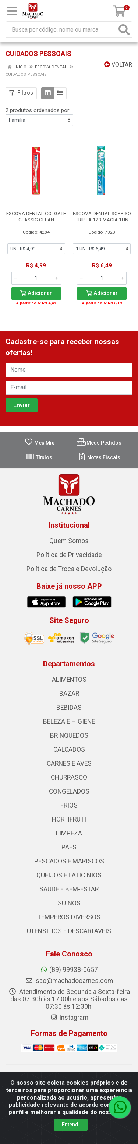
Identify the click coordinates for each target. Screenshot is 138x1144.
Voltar (118, 64)
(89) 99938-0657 (69, 969)
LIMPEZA (69, 833)
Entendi (71, 1124)
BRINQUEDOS (69, 735)
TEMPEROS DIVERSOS (69, 917)
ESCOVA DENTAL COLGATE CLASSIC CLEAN (36, 216)
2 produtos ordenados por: (38, 110)
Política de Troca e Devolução (69, 569)
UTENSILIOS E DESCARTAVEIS (69, 931)
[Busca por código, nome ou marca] (61, 29)
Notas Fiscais (98, 457)
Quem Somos (69, 541)
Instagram (69, 1017)
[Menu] (12, 11)
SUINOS (69, 903)
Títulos (39, 457)
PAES (69, 847)
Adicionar (36, 293)
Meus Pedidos (99, 443)
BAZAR (69, 693)
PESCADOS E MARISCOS (69, 861)
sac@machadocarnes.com (69, 980)
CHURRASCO (69, 777)
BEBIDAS (69, 707)
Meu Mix (39, 443)
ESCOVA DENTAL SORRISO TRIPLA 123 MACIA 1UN (102, 216)
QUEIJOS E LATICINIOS (69, 875)
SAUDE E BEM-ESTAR (69, 889)
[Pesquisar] (124, 29)
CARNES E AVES (69, 763)
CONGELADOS (69, 791)
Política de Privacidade (69, 555)
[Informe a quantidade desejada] (36, 278)
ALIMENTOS (69, 679)
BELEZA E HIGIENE (69, 721)
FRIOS (69, 805)
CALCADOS (69, 749)
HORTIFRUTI (69, 819)
